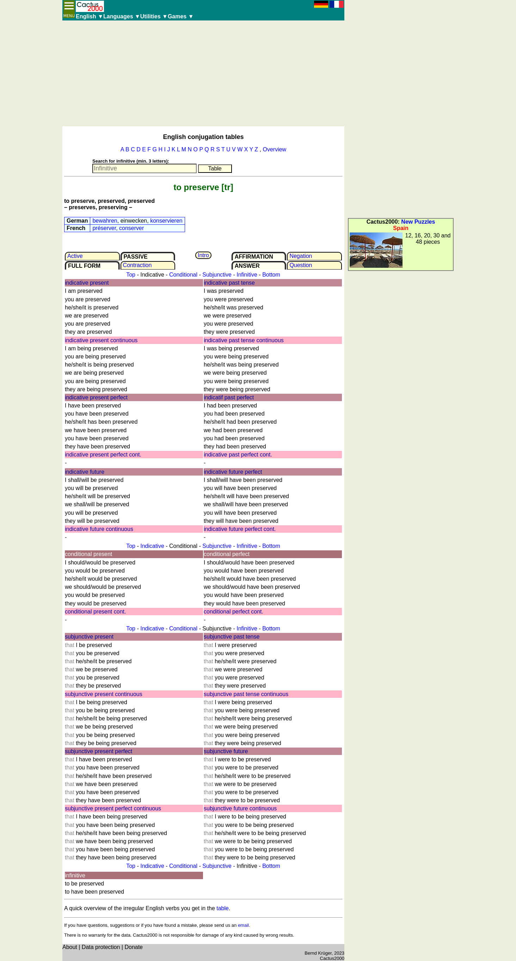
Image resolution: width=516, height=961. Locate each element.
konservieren (166, 221)
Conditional (183, 275)
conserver (131, 228)
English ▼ (89, 16)
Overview (274, 149)
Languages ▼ (121, 16)
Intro (203, 255)
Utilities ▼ (154, 16)
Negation (300, 256)
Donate (133, 947)
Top (130, 275)
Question (300, 265)
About (69, 947)
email (243, 925)
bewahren (104, 221)
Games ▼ (181, 16)
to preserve (196, 187)
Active (75, 256)
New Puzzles (418, 222)
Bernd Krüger (318, 953)
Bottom (271, 275)
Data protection (101, 947)
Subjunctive (217, 275)
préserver (104, 228)
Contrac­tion (137, 265)
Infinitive (246, 275)
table (222, 908)
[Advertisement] (203, 73)
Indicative (152, 546)
